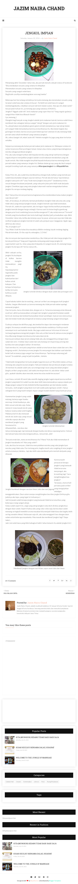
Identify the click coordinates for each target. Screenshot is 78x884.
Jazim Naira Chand (50, 38)
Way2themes (34, 881)
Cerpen (18, 782)
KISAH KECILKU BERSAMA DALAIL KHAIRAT (35, 747)
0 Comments (12, 581)
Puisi (43, 782)
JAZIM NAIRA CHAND (39, 8)
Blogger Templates (55, 881)
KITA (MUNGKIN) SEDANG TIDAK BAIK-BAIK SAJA (37, 737)
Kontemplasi (27, 782)
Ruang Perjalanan (52, 782)
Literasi (36, 782)
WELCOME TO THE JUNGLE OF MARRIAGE (34, 758)
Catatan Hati (10, 782)
